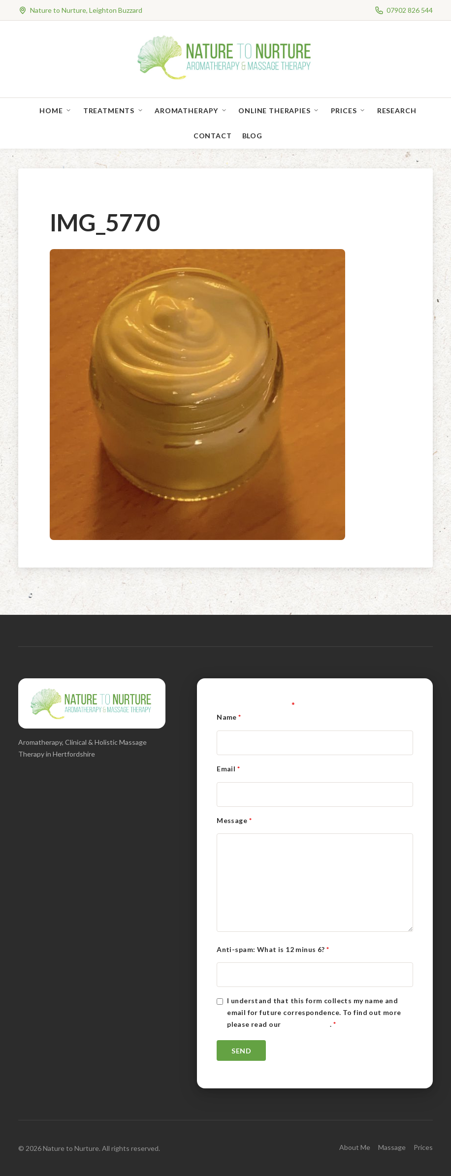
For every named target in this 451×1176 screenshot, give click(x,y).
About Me (354, 1147)
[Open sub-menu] (70, 110)
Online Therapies (274, 110)
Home (51, 110)
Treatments (108, 110)
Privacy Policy (306, 1024)
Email (228, 768)
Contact (212, 135)
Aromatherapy (186, 110)
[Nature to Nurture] (226, 78)
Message (234, 820)
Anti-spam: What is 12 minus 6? (273, 949)
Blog (252, 135)
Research (397, 110)
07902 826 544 (410, 10)
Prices (344, 110)
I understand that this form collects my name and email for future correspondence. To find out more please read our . (314, 1012)
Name (229, 717)
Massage (392, 1147)
